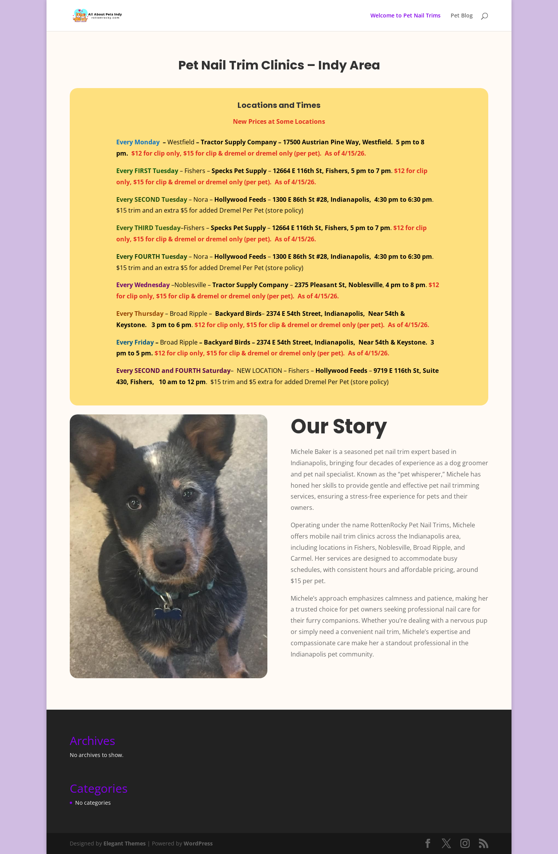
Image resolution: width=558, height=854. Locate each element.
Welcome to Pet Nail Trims (405, 16)
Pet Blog (462, 16)
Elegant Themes (124, 843)
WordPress (198, 843)
